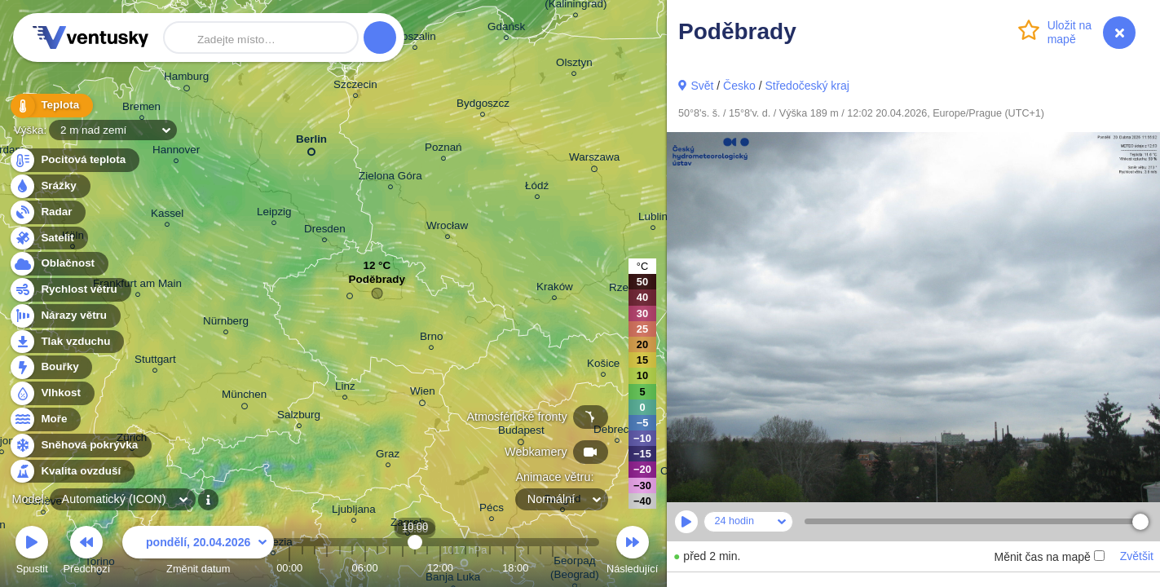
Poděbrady (377, 283)
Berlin (311, 142)
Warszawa (594, 160)
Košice (603, 365)
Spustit (31, 552)
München (244, 397)
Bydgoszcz (483, 105)
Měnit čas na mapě (1049, 556)
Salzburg (298, 417)
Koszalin (415, 38)
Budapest (521, 433)
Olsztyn (574, 64)
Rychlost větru (69, 290)
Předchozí (87, 552)
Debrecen (617, 431)
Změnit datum (198, 552)
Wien (422, 394)
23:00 (578, 568)
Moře (45, 419)
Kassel (167, 215)
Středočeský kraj (807, 85)
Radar (47, 212)
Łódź (537, 187)
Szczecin (355, 86)
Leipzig (274, 214)
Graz (387, 456)
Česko (739, 85)
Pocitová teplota (74, 160)
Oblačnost (58, 264)
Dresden (325, 231)
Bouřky (50, 367)
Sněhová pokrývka (80, 445)
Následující (632, 552)
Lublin (653, 218)
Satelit (48, 238)
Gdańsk (506, 29)
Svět (701, 85)
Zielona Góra (390, 178)
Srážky (49, 186)
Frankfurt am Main (137, 285)
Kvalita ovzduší (71, 471)
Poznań (443, 149)
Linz (345, 388)
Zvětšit (1136, 556)
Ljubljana (354, 511)
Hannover (176, 152)
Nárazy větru (64, 316)
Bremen (141, 108)
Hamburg (186, 79)
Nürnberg (226, 323)
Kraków (554, 289)
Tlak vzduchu (66, 342)
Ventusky (88, 37)
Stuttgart (155, 361)
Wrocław (447, 227)
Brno (431, 338)
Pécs (491, 510)
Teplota (50, 105)
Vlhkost (51, 393)
